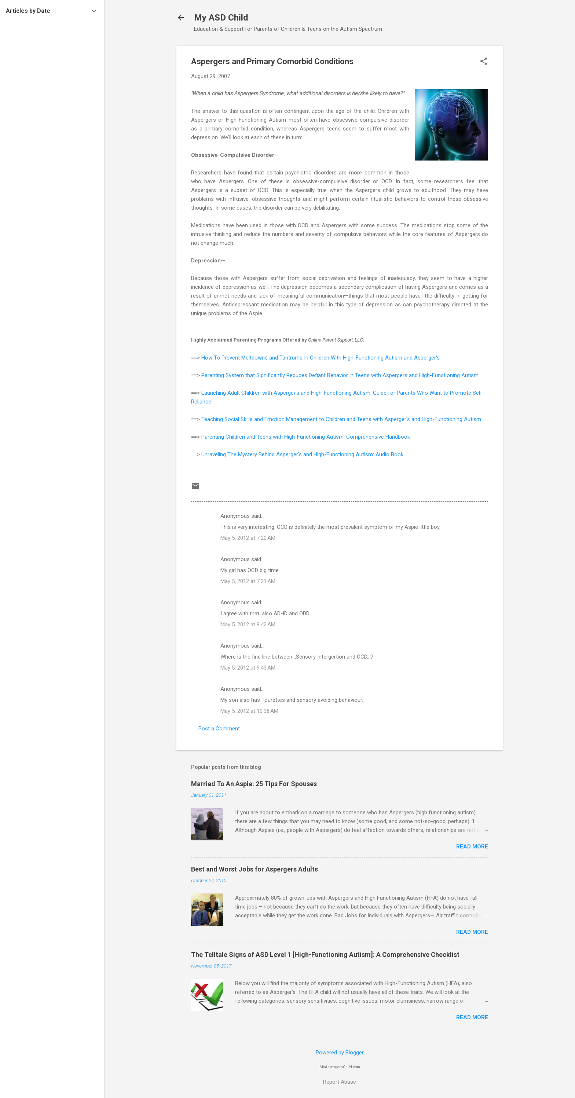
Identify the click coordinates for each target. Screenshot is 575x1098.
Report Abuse (339, 1082)
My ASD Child (221, 17)
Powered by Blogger (340, 1052)
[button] (483, 62)
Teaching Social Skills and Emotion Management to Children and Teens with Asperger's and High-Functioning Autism (341, 419)
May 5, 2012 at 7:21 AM (247, 581)
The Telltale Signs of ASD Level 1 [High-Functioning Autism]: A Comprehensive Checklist (325, 954)
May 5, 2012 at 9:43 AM (247, 667)
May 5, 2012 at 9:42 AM (247, 624)
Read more (472, 846)
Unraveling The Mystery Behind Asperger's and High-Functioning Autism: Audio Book (302, 454)
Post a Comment (219, 728)
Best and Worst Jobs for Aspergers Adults (254, 869)
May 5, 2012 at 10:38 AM (249, 711)
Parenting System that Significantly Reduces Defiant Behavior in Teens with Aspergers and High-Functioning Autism (340, 375)
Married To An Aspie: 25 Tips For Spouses (254, 784)
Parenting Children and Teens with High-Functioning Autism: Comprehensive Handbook (305, 437)
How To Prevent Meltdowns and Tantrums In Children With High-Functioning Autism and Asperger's (320, 357)
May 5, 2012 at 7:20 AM (247, 538)
